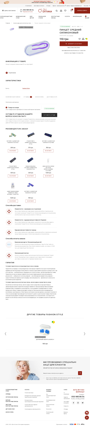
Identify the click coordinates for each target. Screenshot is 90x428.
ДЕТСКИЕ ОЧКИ (10, 409)
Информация (77, 16)
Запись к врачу (82, 10)
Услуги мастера (29, 392)
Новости (66, 406)
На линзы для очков (49, 412)
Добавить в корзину (73, 44)
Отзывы (48, 5)
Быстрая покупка (74, 47)
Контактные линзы (55, 17)
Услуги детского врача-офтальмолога (31, 405)
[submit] (80, 373)
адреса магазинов (9, 10)
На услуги (48, 409)
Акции (87, 18)
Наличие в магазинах (13, 97)
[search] (57, 10)
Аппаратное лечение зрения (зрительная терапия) (33, 396)
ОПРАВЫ (8, 394)
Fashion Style (26, 88)
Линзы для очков (42, 17)
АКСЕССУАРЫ (9, 412)
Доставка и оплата (39, 5)
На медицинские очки (50, 400)
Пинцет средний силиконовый (42, 23)
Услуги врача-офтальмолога (32, 409)
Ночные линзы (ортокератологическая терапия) (34, 400)
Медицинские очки (20, 17)
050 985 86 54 (28, 10)
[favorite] (65, 10)
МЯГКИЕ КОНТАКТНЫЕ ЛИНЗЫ (12, 400)
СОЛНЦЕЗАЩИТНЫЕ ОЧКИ (11, 390)
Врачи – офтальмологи (59, 5)
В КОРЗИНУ (13, 150)
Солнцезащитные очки (6, 17)
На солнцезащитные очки (51, 395)
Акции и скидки (48, 390)
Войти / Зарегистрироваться (74, 5)
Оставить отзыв (49, 115)
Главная (8, 23)
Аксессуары (39, 97)
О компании (28, 5)
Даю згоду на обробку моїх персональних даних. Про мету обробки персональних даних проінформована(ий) (63, 378)
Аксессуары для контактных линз (22, 23)
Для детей (32, 17)
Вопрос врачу (66, 412)
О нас (65, 389)
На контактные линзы (50, 405)
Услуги (67, 16)
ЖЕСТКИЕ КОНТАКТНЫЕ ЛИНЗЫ (12, 405)
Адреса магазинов (67, 397)
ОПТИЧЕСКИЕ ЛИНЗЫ (12, 397)
